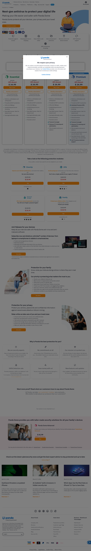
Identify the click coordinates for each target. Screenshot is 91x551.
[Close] (67, 56)
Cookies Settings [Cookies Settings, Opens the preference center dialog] (46, 74)
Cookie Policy (46, 69)
